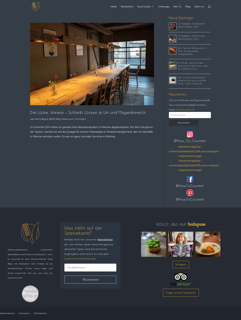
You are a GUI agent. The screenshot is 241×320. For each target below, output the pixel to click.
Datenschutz (40, 313)
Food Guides (144, 6)
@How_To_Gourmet (190, 141)
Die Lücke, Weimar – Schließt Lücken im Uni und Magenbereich (88, 112)
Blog (187, 6)
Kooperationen (7, 313)
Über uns (199, 6)
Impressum (24, 313)
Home (114, 6)
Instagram (181, 264)
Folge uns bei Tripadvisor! (181, 292)
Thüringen (80, 119)
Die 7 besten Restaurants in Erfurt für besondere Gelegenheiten (192, 51)
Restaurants (127, 6)
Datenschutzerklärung (185, 109)
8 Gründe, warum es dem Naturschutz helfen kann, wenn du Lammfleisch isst (193, 66)
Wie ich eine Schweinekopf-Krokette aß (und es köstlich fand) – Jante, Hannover (192, 81)
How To (177, 6)
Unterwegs (163, 6)
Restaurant (67, 119)
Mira (37, 119)
